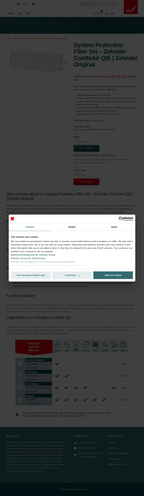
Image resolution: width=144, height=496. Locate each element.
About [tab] (114, 227)
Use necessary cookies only (31, 275)
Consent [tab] (30, 227)
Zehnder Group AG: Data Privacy (28, 258)
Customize (72, 275)
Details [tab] (72, 227)
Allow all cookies (113, 275)
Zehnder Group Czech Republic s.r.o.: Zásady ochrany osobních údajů (48, 265)
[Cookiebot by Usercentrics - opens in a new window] (121, 219)
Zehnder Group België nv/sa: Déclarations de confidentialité (43, 262)
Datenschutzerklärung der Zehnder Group (33, 255)
